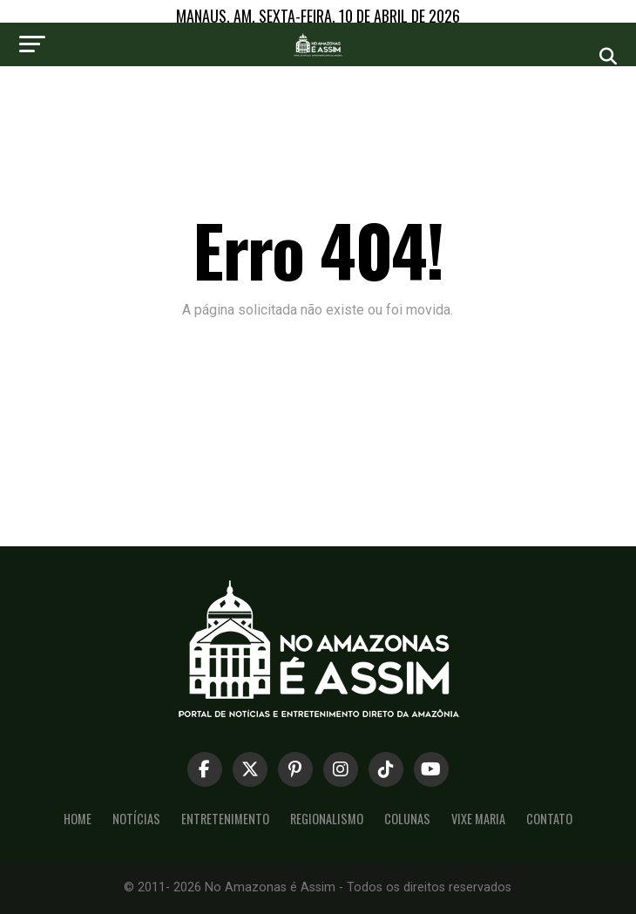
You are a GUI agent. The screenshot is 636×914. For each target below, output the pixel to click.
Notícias (136, 818)
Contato (549, 818)
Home (77, 818)
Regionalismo (326, 818)
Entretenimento (225, 818)
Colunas (407, 818)
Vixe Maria (478, 818)
